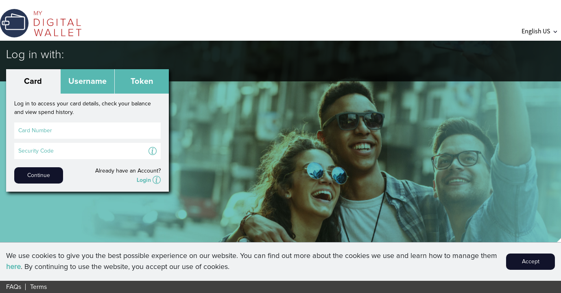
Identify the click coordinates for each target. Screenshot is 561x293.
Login (144, 180)
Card (33, 81)
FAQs (13, 287)
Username (87, 81)
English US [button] (539, 31)
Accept (530, 262)
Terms (38, 287)
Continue (38, 175)
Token (142, 81)
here (13, 267)
